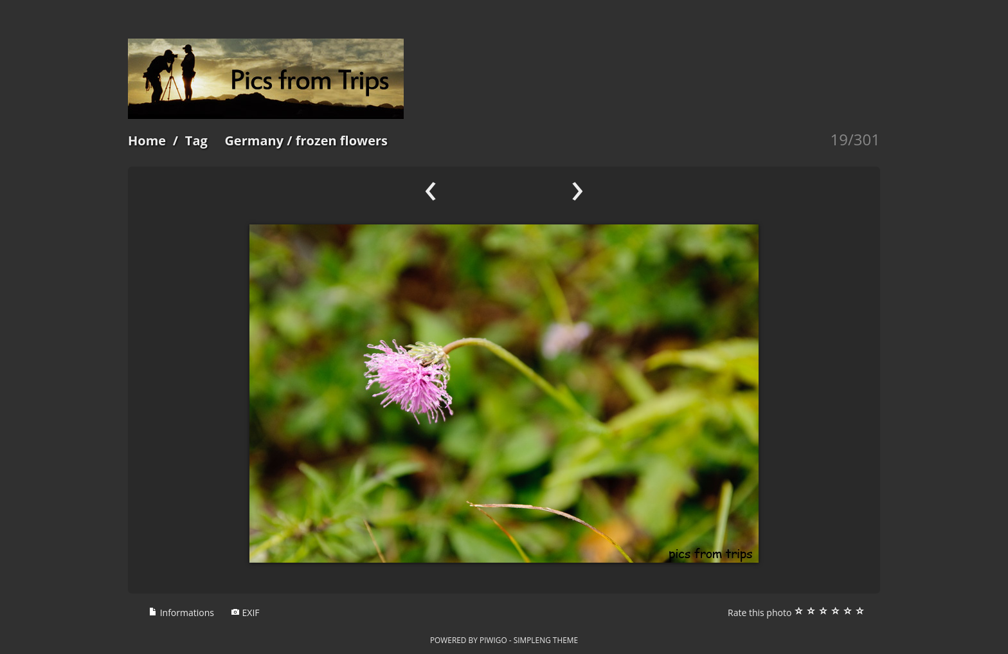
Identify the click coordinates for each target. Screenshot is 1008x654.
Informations (181, 612)
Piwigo (493, 640)
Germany (254, 140)
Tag (196, 140)
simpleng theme (546, 640)
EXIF (245, 612)
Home (147, 140)
